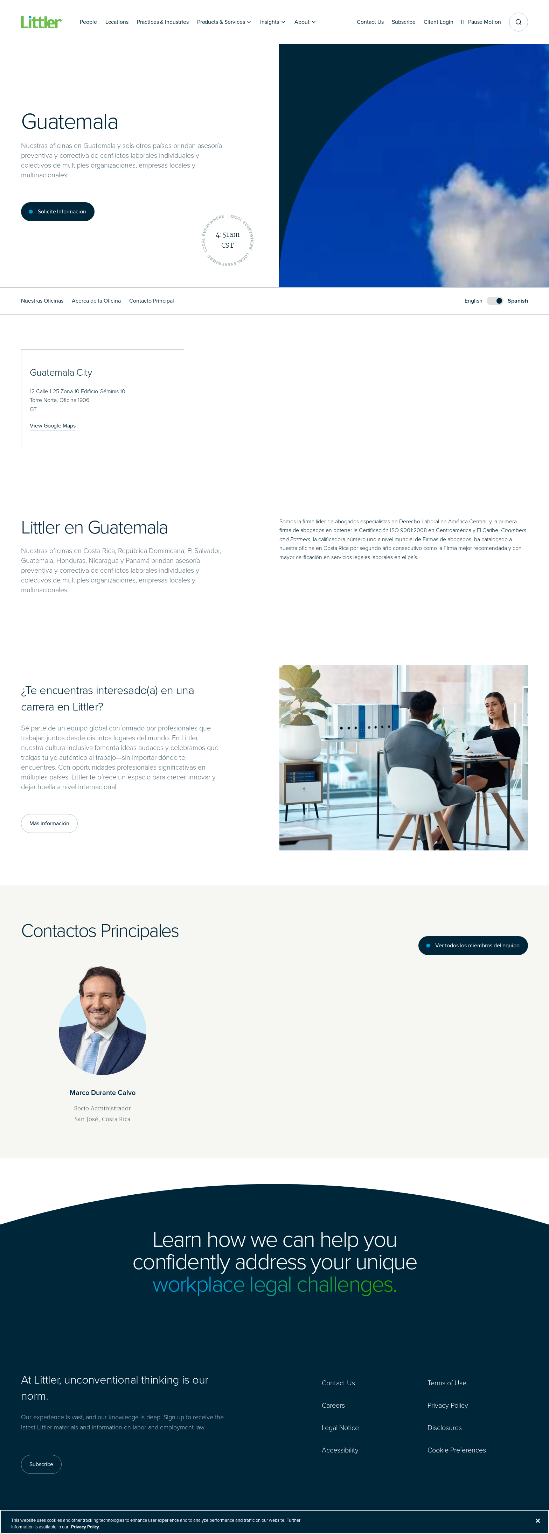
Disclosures (445, 1428)
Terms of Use (447, 1383)
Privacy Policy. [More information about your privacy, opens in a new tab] (85, 1529)
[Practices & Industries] (163, 22)
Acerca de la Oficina (96, 301)
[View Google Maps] (53, 426)
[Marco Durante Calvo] (102, 1033)
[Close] (537, 1523)
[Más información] (49, 823)
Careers (333, 1405)
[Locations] (116, 22)
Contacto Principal (151, 301)
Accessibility (340, 1450)
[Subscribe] (403, 22)
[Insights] (273, 22)
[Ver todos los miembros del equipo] (473, 945)
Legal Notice (340, 1428)
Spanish (518, 301)
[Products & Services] (224, 22)
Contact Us (338, 1383)
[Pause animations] (481, 22)
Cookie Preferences (457, 1450)
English (473, 301)
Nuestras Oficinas (42, 301)
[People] (88, 22)
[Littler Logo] (42, 22)
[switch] (496, 300)
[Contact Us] (369, 22)
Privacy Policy (448, 1405)
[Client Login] (438, 22)
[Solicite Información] (58, 211)
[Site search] (518, 22)
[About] (305, 22)
